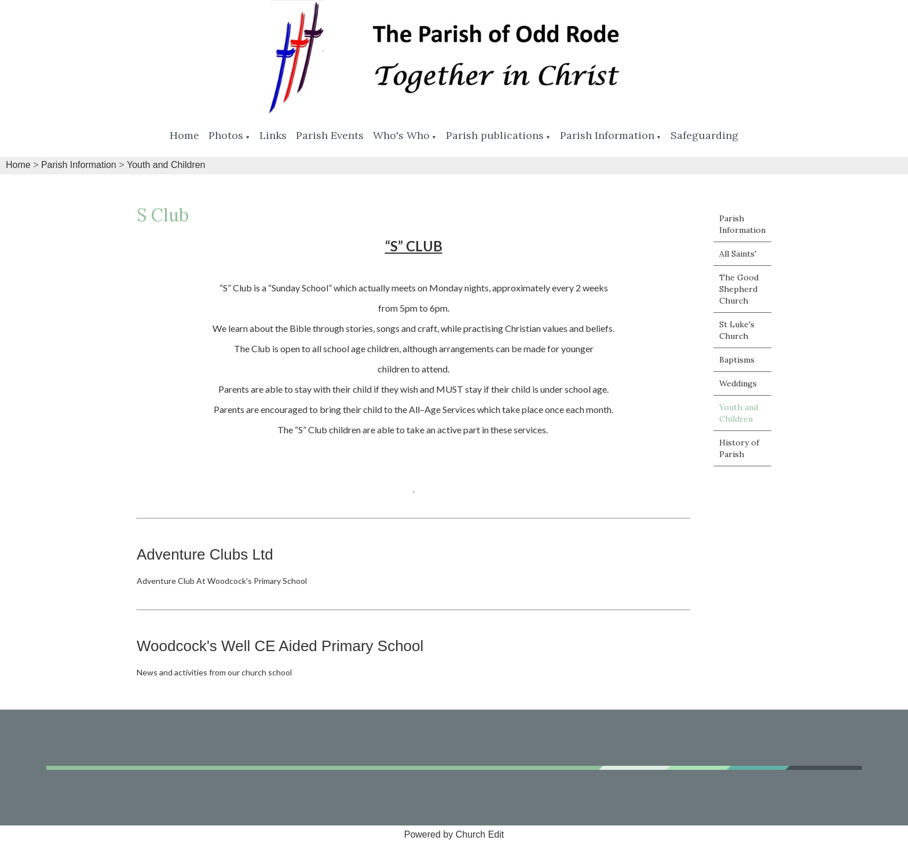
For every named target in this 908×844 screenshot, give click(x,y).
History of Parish (739, 448)
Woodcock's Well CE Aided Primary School (280, 646)
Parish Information (607, 135)
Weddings (738, 383)
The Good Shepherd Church (739, 289)
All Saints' (737, 254)
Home (184, 135)
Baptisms (737, 360)
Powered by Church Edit (454, 834)
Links (273, 135)
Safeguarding (704, 135)
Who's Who (401, 135)
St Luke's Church (737, 330)
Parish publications (495, 135)
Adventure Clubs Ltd (205, 554)
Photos (225, 135)
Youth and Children (166, 165)
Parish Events (330, 135)
